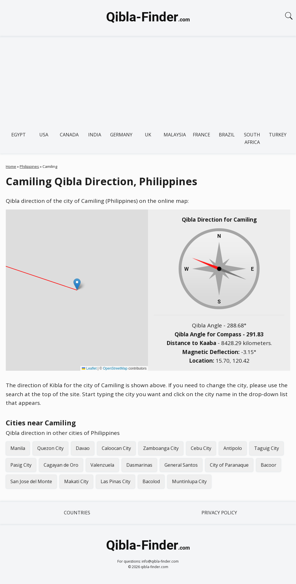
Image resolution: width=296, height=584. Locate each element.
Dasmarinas (139, 465)
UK (148, 134)
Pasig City (21, 465)
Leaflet (89, 368)
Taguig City (266, 448)
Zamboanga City (161, 448)
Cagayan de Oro (61, 465)
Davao (83, 448)
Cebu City (201, 448)
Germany (121, 134)
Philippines (29, 166)
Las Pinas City (115, 481)
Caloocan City (116, 448)
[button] (77, 284)
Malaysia (175, 134)
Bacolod (151, 481)
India (94, 134)
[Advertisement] (148, 80)
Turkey (277, 134)
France (201, 134)
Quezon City (50, 448)
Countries (77, 512)
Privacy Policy (219, 512)
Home (11, 166)
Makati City (76, 481)
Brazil (227, 134)
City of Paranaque (229, 465)
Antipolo (232, 448)
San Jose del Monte (31, 481)
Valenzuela (102, 465)
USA (43, 134)
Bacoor (268, 465)
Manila (17, 448)
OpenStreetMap (115, 368)
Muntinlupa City (189, 481)
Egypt (18, 134)
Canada (69, 134)
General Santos (181, 465)
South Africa (252, 138)
